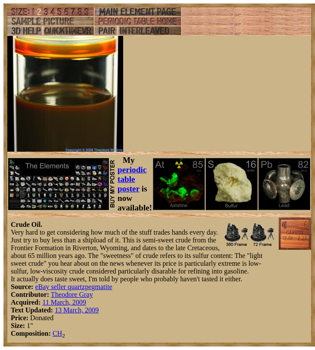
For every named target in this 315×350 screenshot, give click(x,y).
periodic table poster (132, 179)
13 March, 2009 (77, 310)
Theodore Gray (72, 294)
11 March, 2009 (64, 302)
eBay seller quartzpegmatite (73, 286)
